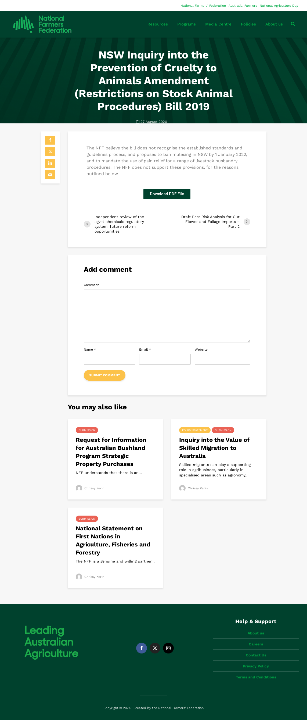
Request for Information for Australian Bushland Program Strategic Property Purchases (111, 451)
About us (274, 24)
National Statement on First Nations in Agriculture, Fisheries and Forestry (113, 540)
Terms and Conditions (256, 677)
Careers (256, 644)
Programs (186, 24)
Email (145, 349)
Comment (91, 284)
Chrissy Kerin (90, 488)
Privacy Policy (256, 666)
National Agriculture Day (279, 6)
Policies (248, 24)
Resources (157, 24)
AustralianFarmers (243, 6)
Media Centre (218, 24)
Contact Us (256, 655)
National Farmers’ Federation (203, 6)
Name (90, 349)
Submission (87, 430)
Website (201, 349)
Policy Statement (195, 430)
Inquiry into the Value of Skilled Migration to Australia (214, 447)
